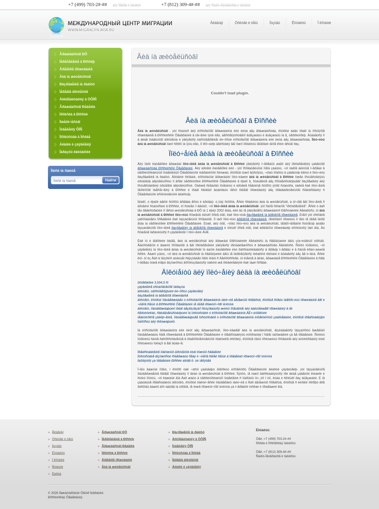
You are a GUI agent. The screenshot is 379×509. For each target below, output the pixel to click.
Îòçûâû (275, 23)
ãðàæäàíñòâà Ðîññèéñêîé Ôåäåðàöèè (165, 168)
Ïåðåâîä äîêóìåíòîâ (185, 460)
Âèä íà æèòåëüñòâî (116, 466)
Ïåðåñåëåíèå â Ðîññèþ (118, 439)
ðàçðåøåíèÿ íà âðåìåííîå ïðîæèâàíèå (197, 227)
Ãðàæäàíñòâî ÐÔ (114, 432)
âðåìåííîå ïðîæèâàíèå (252, 219)
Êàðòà (56, 473)
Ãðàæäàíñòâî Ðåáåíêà (118, 446)
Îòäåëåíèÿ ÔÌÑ (182, 446)
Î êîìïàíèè (324, 23)
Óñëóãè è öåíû (246, 23)
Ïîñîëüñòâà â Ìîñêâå (186, 453)
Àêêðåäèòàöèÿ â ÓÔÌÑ (189, 439)
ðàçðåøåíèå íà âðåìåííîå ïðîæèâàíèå (272, 214)
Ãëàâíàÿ (216, 23)
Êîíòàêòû (299, 23)
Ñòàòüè (57, 466)
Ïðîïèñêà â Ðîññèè (115, 453)
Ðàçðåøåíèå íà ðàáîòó (188, 432)
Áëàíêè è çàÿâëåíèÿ (186, 466)
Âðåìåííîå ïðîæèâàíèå (117, 460)
